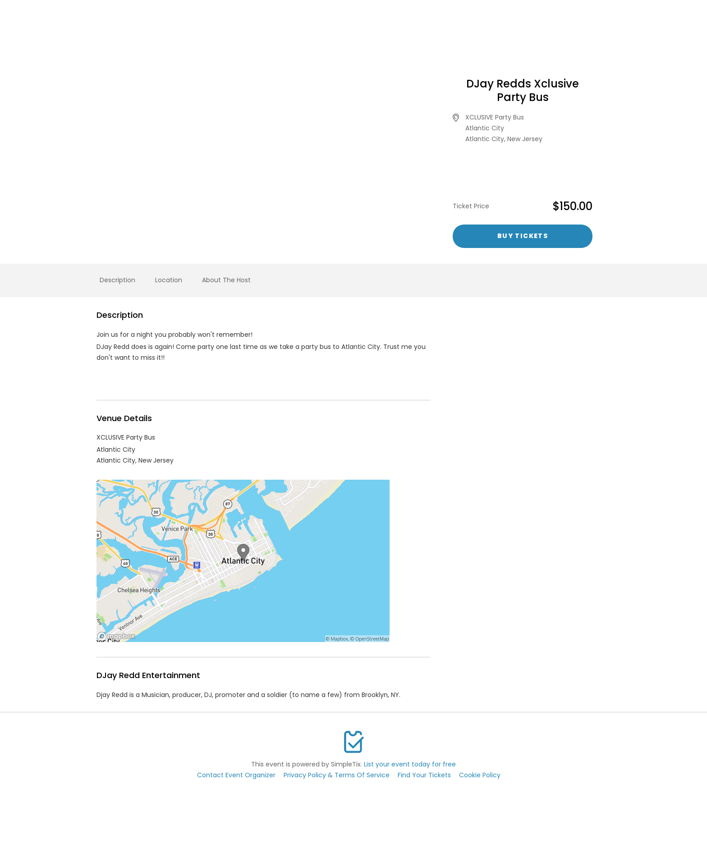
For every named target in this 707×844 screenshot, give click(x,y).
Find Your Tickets (424, 775)
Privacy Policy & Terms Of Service (337, 775)
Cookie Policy (479, 775)
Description (117, 279)
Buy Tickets (522, 235)
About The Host (226, 279)
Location (168, 279)
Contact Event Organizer (236, 775)
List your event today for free (410, 764)
